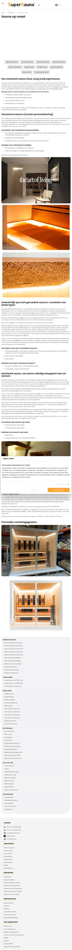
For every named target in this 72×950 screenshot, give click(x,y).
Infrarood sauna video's (12, 894)
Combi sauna (8, 851)
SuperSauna (9, 836)
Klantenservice (9, 903)
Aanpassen (36, 490)
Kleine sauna (27, 72)
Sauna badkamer (56, 67)
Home (3, 12)
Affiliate (6, 938)
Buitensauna (8, 856)
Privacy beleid (8, 944)
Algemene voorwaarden (12, 947)
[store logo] (21, 4)
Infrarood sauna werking (12, 883)
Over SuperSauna (9, 929)
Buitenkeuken (8, 868)
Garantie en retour (10, 915)
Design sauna (29, 67)
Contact (6, 906)
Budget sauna (42, 67)
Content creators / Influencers (14, 935)
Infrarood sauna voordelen (13, 891)
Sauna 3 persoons (59, 62)
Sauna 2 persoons (43, 62)
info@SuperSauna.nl (12, 833)
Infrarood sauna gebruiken (13, 888)
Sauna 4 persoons (15, 67)
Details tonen (61, 484)
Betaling (6, 909)
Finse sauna (11, 12)
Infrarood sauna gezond (12, 886)
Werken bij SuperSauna (11, 932)
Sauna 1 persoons (27, 62)
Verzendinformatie (10, 912)
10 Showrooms (10, 839)
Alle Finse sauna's (12, 62)
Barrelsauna (8, 859)
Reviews (6, 941)
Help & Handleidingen (11, 917)
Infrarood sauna (9, 848)
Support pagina (9, 880)
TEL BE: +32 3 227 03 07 (12, 830)
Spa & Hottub (8, 862)
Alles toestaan (58, 490)
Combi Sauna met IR (41, 72)
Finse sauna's (23, 155)
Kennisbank (7, 877)
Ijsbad (6, 865)
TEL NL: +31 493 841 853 (12, 827)
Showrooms (8, 926)
